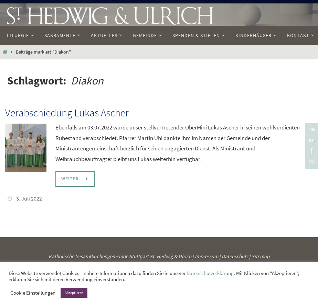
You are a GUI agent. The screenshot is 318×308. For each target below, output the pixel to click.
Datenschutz (235, 256)
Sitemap (260, 256)
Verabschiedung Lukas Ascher (67, 112)
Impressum (206, 256)
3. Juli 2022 (29, 198)
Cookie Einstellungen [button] (32, 293)
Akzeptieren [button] (74, 292)
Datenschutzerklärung (210, 273)
